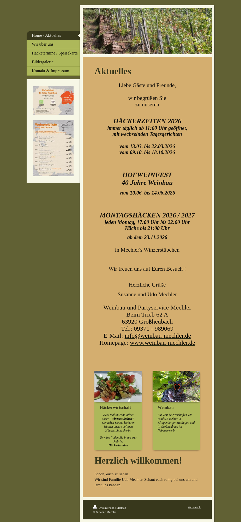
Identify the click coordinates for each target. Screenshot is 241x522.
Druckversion (104, 507)
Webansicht (194, 506)
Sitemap (121, 507)
